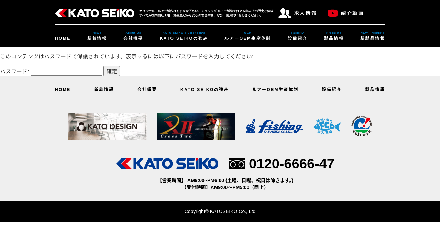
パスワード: (51, 71)
